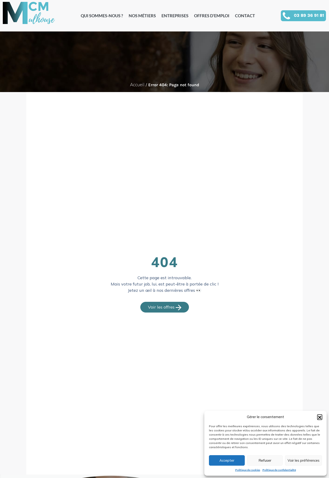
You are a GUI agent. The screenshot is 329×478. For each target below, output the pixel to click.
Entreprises (174, 15)
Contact (245, 15)
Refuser (264, 460)
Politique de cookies (247, 470)
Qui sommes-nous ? (102, 15)
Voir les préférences (303, 460)
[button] (319, 417)
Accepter (226, 460)
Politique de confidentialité (279, 470)
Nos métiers (142, 15)
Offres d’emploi (211, 15)
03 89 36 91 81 (309, 15)
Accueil (137, 84)
